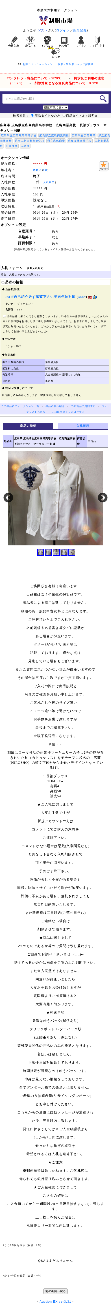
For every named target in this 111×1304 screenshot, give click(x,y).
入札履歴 (49, 182)
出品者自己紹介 (55, 406)
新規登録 (80, 30)
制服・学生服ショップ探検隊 (76, 64)
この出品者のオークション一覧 (20, 406)
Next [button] (102, 498)
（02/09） (35, 78)
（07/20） (68, 83)
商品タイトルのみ (45, 115)
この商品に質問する (83, 406)
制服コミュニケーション (38, 64)
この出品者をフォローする (68, 412)
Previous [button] (8, 498)
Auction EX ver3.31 (55, 1301)
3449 (82, 297)
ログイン (63, 30)
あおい (37, 170)
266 (45, 170)
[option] (55, 498)
